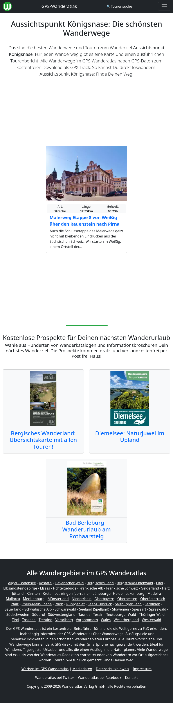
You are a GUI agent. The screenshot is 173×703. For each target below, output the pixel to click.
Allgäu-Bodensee (22, 583)
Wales (106, 619)
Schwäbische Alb (38, 609)
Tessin (98, 614)
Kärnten (33, 593)
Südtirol (38, 614)
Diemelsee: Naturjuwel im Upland (129, 436)
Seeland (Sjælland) (94, 609)
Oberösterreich (152, 598)
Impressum (142, 668)
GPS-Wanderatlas (59, 6)
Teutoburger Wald (121, 614)
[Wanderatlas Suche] (119, 6)
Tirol (15, 619)
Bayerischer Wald (69, 583)
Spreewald (157, 609)
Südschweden (17, 614)
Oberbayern (104, 598)
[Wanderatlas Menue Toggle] (164, 6)
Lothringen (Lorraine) (72, 593)
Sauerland (13, 609)
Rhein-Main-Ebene (37, 604)
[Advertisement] (86, 111)
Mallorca (13, 598)
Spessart (139, 609)
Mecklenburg (34, 598)
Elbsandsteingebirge (20, 588)
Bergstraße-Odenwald (135, 583)
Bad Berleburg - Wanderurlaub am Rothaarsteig (86, 529)
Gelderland (150, 588)
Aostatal (45, 583)
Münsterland (58, 598)
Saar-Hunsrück (100, 604)
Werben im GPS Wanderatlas (45, 668)
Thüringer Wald (151, 614)
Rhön (59, 604)
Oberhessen (127, 598)
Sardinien (152, 604)
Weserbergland (126, 619)
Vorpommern (87, 619)
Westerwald (151, 619)
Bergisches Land (100, 583)
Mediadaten (82, 668)
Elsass (45, 588)
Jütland (18, 593)
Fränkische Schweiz (122, 588)
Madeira (154, 593)
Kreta (47, 593)
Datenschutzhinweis (112, 668)
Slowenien (120, 609)
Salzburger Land (128, 604)
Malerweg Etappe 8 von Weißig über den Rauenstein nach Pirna (84, 220)
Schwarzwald (65, 609)
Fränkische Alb (91, 588)
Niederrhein (81, 598)
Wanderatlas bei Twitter (54, 677)
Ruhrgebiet (75, 604)
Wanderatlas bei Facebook (99, 677)
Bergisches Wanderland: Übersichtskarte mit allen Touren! (43, 439)
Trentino (45, 619)
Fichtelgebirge (64, 588)
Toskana (29, 619)
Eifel (159, 583)
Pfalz (15, 604)
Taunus (84, 614)
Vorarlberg (64, 619)
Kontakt (131, 677)
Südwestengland (62, 614)
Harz (166, 588)
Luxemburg (135, 593)
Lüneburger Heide (107, 593)
